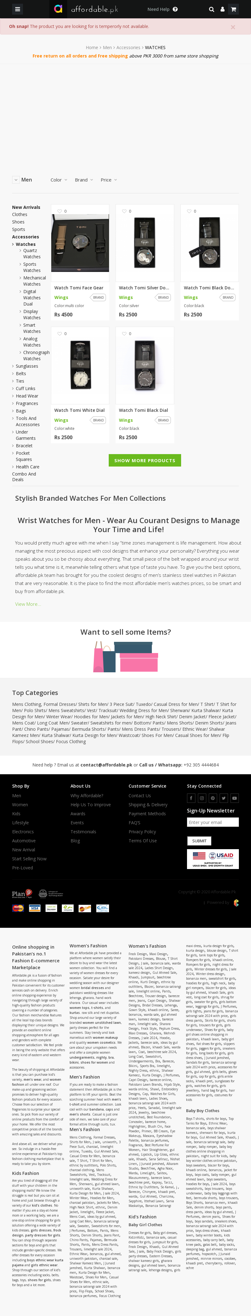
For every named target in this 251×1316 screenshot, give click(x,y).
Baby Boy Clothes (202, 1110)
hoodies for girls (197, 983)
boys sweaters (195, 1165)
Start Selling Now (29, 859)
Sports (18, 229)
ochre (190, 1268)
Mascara (148, 1136)
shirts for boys (216, 1118)
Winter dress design (210, 974)
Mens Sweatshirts (66, 710)
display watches (32, 314)
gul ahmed (113, 1254)
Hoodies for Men (91, 717)
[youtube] (234, 798)
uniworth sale (80, 1188)
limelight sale (79, 1179)
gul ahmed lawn (107, 1184)
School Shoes (39, 741)
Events (77, 823)
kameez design (139, 972)
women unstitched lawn (102, 1022)
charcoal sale (108, 1258)
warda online (138, 1089)
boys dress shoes (206, 1230)
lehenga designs (160, 1270)
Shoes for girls (214, 1030)
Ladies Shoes (158, 1098)
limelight (87, 1212)
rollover (229, 1263)
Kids (16, 814)
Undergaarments (141, 1061)
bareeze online (160, 1080)
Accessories (128, 47)
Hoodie (165, 1038)
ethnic (100, 1207)
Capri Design (157, 1000)
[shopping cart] (233, 9)
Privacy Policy (142, 832)
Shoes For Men (157, 735)
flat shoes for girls (208, 1044)
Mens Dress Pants (140, 729)
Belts (21, 373)
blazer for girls (216, 988)
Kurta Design (151, 1075)
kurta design (195, 950)
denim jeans (211, 1216)
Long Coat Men (52, 723)
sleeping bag (195, 1249)
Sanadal (154, 1108)
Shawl (154, 1089)
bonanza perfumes (83, 1296)
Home (92, 47)
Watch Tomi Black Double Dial (209, 288)
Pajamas (60, 729)
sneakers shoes (225, 1221)
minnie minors (211, 1258)
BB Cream (161, 1131)
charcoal (92, 1146)
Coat (141, 1052)
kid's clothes (42, 1205)
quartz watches (32, 253)
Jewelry (144, 1112)
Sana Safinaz (158, 1159)
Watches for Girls (162, 1094)
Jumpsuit (147, 977)
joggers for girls (209, 1048)
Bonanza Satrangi (158, 1205)
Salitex (162, 1173)
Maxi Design (158, 954)
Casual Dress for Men (176, 704)
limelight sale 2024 (98, 1249)
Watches (26, 244)
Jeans (141, 1000)
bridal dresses (92, 988)
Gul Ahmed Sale (106, 1151)
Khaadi (134, 977)
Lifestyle (20, 823)
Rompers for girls (198, 960)
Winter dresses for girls (210, 969)
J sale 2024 (111, 1193)
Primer (146, 1131)
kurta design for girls (218, 946)
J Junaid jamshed (151, 1164)
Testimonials (83, 832)
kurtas (75, 1012)
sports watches (32, 267)
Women (20, 805)
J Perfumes (77, 1230)
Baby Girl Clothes (145, 1224)
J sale (96, 1142)
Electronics (23, 832)
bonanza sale (160, 963)
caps (109, 1109)
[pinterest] (213, 798)
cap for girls (207, 1076)
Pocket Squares (24, 456)
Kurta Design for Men (94, 735)
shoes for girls (39, 1280)
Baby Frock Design (160, 1251)
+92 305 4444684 (201, 765)
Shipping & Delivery (148, 805)
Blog (75, 841)
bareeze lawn (160, 1178)
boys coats (202, 1174)
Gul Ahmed (148, 1196)
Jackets (133, 1042)
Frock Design (138, 954)
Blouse (160, 958)
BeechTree (148, 1168)
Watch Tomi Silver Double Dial (145, 288)
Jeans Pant (111, 1235)
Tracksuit (107, 710)
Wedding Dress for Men (143, 710)
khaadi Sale (161, 1047)
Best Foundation (159, 1117)
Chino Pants (36, 729)
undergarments (82, 1057)
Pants (158, 723)
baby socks (226, 1244)
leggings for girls (206, 1006)
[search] (211, 9)
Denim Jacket (192, 717)
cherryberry (213, 1263)
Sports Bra (147, 1066)
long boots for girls (212, 1053)
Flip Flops (85, 1291)
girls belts (219, 1072)
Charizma (166, 1196)
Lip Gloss (160, 1154)
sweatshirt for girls (222, 978)
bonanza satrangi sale (209, 1142)
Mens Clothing (26, 704)
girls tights (193, 1011)
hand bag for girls (213, 1090)
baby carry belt (213, 1240)
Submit (199, 841)
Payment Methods (147, 814)
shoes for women (94, 1062)
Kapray (157, 1182)
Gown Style (137, 1010)
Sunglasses (27, 366)
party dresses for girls (42, 1235)
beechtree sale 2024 (161, 1052)
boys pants (223, 1207)
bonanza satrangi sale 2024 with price (212, 1013)
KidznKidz (136, 1237)
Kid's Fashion (143, 1217)
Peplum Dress (169, 1028)
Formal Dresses (59, 704)
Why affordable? (87, 796)
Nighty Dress (138, 1070)
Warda (133, 1173)
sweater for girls (205, 1002)
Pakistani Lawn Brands (145, 1084)
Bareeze (168, 1061)
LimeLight (147, 1173)
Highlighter (137, 1126)
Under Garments (26, 435)
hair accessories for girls (210, 1092)
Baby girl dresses (164, 1233)
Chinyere (149, 1191)
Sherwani (179, 710)
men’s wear (32, 1079)
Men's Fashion (85, 1129)
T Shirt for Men (101, 1160)
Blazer (148, 986)
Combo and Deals (24, 476)
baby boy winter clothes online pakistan (211, 1158)
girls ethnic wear (44, 1265)
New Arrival (23, 850)
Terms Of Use (143, 841)
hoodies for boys (197, 1184)
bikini (74, 1062)
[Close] (233, 27)
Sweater (79, 723)
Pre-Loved (22, 868)
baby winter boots (208, 1235)
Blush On (155, 1126)
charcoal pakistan (82, 1202)
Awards (78, 814)
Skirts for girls (215, 1020)
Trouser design (155, 996)
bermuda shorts (205, 1198)
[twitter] (224, 798)
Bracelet (24, 446)
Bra (157, 1061)
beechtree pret (139, 1182)
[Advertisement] (125, 110)
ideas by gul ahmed (101, 1216)
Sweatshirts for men (110, 723)
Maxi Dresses (138, 1033)
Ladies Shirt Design (159, 968)
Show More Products (145, 460)
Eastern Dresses (160, 1256)
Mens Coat (23, 723)
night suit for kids (214, 1156)
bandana (96, 1109)
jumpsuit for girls (165, 1242)
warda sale (151, 1014)
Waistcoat (129, 735)
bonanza (96, 1254)
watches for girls (205, 1086)
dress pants (194, 1212)
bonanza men (196, 978)
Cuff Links (25, 388)
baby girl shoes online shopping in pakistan (210, 1034)
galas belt (210, 1244)
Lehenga (171, 1005)
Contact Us (140, 796)
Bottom (142, 723)
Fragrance (135, 1145)
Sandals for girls (197, 1062)
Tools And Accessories (28, 421)
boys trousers (214, 1188)
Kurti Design (149, 982)
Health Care (27, 467)
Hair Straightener (154, 1150)
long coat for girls (206, 997)
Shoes (18, 222)
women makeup (105, 1037)
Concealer (136, 1122)
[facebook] (191, 798)
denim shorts (203, 1207)
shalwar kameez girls (144, 1260)
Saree (174, 1010)
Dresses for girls (140, 1233)
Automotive (24, 841)
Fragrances (27, 403)
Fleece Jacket (221, 717)
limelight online (148, 991)
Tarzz (168, 1182)
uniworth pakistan (83, 1258)
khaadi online (158, 1010)
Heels (142, 1108)
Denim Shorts (209, 723)
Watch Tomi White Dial (79, 410)
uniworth (109, 1142)
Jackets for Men (127, 717)
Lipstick (146, 1154)
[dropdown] (222, 9)
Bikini (133, 1066)
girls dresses (41, 1230)
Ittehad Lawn (153, 1201)
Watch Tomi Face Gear (78, 288)
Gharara (155, 1033)
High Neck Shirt (160, 717)
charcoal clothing (82, 1170)
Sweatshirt (153, 1056)
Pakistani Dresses (141, 958)
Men (107, 47)
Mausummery (138, 1178)
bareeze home (155, 1122)
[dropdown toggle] (162, 9)
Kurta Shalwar (205, 710)
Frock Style (149, 1028)
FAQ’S (134, 823)
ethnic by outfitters (84, 1165)
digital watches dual (32, 297)
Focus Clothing (71, 741)
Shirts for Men (92, 704)
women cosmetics (101, 1042)
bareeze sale (149, 1042)
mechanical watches (34, 281)
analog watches (32, 342)
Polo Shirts (35, 710)
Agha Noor (164, 1168)
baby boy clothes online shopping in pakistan (209, 1151)
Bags (21, 411)
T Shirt (206, 704)
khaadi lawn (138, 1098)
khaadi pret (166, 1191)
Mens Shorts (179, 723)
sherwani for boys (212, 1132)
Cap (145, 1094)
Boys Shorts (194, 1202)
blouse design (216, 950)
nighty (101, 1057)
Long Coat (136, 1056)
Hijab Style (172, 1084)
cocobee (230, 1258)
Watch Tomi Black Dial (143, 410)
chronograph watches (36, 355)
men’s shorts (80, 1114)
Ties (20, 381)
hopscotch (209, 1254)
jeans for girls (213, 1011)
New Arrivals (26, 207)
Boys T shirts (195, 1118)
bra (111, 1057)
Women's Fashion (147, 946)
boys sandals (203, 1221)
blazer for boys (218, 1165)
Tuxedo (143, 704)
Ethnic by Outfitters (143, 1187)
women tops (79, 1007)
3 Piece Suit (121, 704)
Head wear (27, 396)
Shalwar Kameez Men (85, 1263)
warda (133, 1196)
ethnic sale (100, 1282)
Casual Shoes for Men (197, 735)
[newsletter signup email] (213, 822)
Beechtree (136, 996)
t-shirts (97, 1007)
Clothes (19, 214)
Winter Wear (58, 717)
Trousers (171, 729)
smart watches (32, 328)
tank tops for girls (211, 955)
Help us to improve (91, 805)
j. (177, 1187)
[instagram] (202, 798)
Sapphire (135, 1201)
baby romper (208, 1146)
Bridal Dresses (152, 1005)
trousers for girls (210, 1025)
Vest (91, 710)
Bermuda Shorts (88, 729)
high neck (218, 983)
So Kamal (167, 1187)
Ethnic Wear (194, 729)
